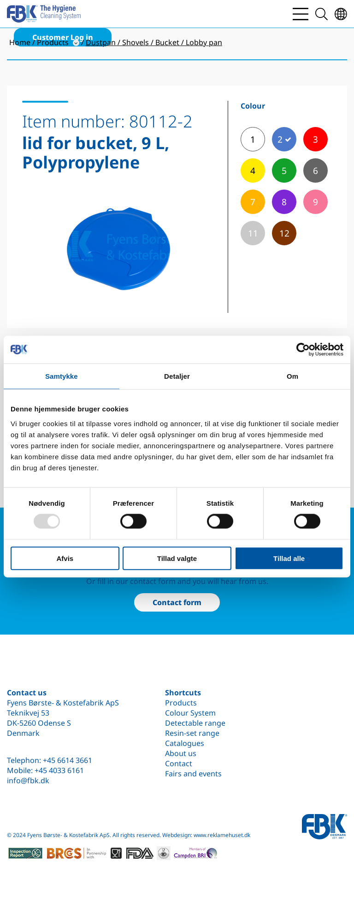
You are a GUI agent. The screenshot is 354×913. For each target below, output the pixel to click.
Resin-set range (192, 733)
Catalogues (184, 743)
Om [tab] (292, 376)
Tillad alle (289, 558)
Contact (178, 763)
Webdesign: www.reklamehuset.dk (206, 835)
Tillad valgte (177, 558)
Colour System (190, 713)
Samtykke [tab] (61, 376)
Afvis (64, 558)
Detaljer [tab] (177, 376)
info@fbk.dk (28, 780)
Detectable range (195, 723)
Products (181, 703)
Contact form (177, 602)
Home (19, 42)
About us (180, 753)
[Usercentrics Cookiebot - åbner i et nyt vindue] (303, 350)
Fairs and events (193, 774)
